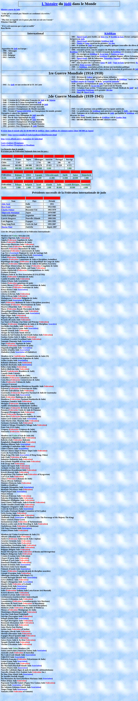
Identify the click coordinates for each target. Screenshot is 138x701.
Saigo (87, 43)
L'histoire (50, 4)
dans (82, 115)
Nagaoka (116, 58)
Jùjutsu (52, 100)
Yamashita (108, 58)
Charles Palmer (8, 210)
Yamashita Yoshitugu (85, 90)
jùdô (67, 4)
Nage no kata (118, 63)
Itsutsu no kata (117, 54)
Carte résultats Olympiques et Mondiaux (17, 145)
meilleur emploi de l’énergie (82, 81)
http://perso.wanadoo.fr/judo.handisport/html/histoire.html (32, 135)
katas (103, 63)
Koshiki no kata (117, 37)
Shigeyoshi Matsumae (10, 213)
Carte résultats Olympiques (12, 143)
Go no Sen (95, 86)
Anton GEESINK (24, 111)
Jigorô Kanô (82, 37)
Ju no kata (104, 54)
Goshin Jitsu (121, 117)
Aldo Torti (6, 204)
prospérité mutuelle (111, 81)
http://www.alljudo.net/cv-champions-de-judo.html (22, 139)
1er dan (111, 43)
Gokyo (89, 77)
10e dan (109, 90)
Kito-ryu (104, 37)
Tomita (80, 43)
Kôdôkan (110, 33)
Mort (79, 92)
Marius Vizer (7, 227)
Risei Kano (6, 207)
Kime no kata (85, 65)
